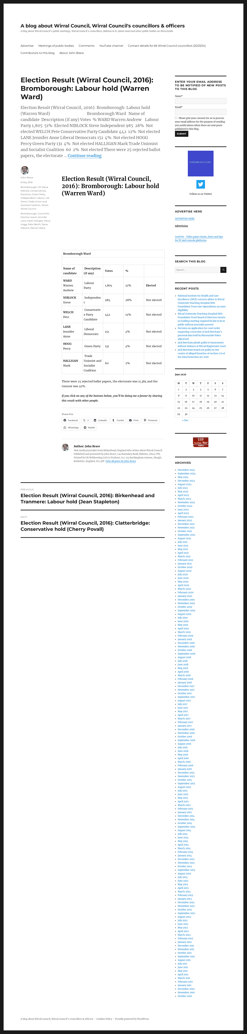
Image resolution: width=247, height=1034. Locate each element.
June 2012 (183, 924)
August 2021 (184, 538)
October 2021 (185, 531)
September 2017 (186, 697)
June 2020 (183, 578)
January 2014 (185, 855)
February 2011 (185, 981)
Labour (41, 198)
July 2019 (183, 617)
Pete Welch (34, 224)
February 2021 (185, 560)
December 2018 (186, 643)
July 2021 (182, 542)
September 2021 (186, 534)
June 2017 (183, 707)
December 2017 (186, 686)
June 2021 (183, 545)
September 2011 (186, 956)
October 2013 (185, 866)
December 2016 (186, 729)
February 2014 (185, 852)
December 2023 (186, 480)
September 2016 (186, 740)
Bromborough (29, 187)
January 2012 (185, 942)
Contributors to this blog (38, 53)
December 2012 (186, 902)
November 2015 (186, 776)
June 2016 (183, 751)
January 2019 (185, 639)
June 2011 (183, 967)
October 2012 (185, 909)
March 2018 (184, 675)
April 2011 (183, 974)
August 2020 (184, 570)
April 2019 (183, 628)
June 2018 (183, 664)
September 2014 (186, 826)
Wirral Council (28, 208)
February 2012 (185, 938)
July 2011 (182, 963)
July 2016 (183, 747)
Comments (87, 45)
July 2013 (182, 877)
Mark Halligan (35, 220)
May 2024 (183, 477)
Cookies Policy (104, 1019)
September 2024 (187, 473)
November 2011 (186, 949)
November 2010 (186, 992)
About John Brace (71, 53)
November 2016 (186, 733)
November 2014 (186, 819)
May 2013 (183, 884)
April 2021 (183, 552)
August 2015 (184, 787)
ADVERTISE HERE (185, 218)
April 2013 (183, 888)
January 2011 (184, 985)
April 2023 (183, 495)
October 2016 (185, 736)
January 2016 (185, 769)
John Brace (27, 177)
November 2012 (186, 906)
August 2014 (184, 830)
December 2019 (186, 599)
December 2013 (186, 859)
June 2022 (183, 509)
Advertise (27, 45)
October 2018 (185, 650)
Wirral (45, 205)
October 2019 (185, 606)
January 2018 (185, 682)
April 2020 (183, 585)
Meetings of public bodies (56, 45)
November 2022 (186, 502)
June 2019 (183, 621)
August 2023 (184, 484)
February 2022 (185, 516)
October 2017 (185, 693)
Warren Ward (37, 228)
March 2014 (184, 848)
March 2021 (184, 556)
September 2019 (186, 610)
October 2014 (185, 823)
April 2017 (183, 715)
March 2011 (184, 978)
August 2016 (184, 743)
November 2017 (186, 689)
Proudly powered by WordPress (132, 1019)
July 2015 (182, 790)
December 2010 (186, 988)
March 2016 (184, 761)
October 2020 (185, 567)
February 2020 (185, 592)
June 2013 (183, 880)
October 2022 (185, 506)
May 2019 (183, 624)
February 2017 (185, 722)
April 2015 (183, 801)
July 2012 (182, 920)
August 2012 (184, 916)
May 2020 (183, 581)
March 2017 (184, 718)
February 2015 (185, 808)
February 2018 (185, 679)
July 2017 (182, 704)
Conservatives (38, 190)
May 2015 (183, 797)
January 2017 (185, 725)
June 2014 (183, 837)
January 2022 (185, 520)
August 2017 (184, 700)
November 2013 (186, 862)
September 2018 (186, 653)
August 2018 (184, 657)
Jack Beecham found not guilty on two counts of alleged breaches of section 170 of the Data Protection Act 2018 (201, 353)
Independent (28, 198)
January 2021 (185, 563)
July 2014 (182, 834)
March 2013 (184, 891)
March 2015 (184, 805)
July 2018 (182, 661)
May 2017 (183, 711)
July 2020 (183, 574)
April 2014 (183, 844)
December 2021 (186, 524)
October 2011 (185, 952)
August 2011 (184, 960)
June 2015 (183, 794)
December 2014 (186, 816)
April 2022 (183, 513)
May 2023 (183, 491)
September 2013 (186, 870)
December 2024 (186, 470)
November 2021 (186, 527)
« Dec (185, 420)
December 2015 (186, 772)
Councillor (43, 213)
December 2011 (186, 945)
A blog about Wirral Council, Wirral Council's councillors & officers (103, 26)
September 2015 (186, 783)
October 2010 (185, 996)
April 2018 (183, 671)
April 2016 (183, 758)
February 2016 (185, 765)
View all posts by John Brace (120, 461)
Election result (29, 217)
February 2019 (185, 635)
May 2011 (183, 970)
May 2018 (183, 668)
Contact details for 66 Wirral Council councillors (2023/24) (167, 45)
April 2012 (183, 931)
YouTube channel (111, 45)
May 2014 (183, 841)
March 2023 (184, 498)
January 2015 (185, 812)
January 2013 (185, 898)
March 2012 (184, 934)
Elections (26, 194)
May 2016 (183, 754)
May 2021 (183, 549)
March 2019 (184, 632)
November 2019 (186, 603)
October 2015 (185, 779)
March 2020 (184, 588)
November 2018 (186, 646)
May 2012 (183, 927)
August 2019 (184, 614)
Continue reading (85, 155)
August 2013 (184, 873)
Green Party (38, 194)
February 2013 (185, 895)
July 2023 (183, 488)
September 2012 (186, 913)
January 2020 (185, 596)
